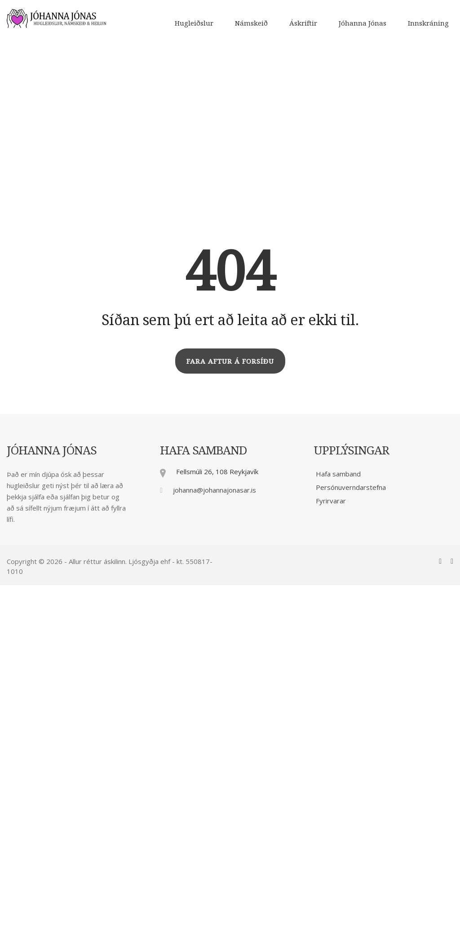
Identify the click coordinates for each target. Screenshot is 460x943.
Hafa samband (338, 473)
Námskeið (251, 22)
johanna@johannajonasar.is (214, 489)
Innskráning (428, 22)
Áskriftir (303, 22)
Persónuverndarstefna (351, 487)
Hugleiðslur (194, 22)
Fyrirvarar (331, 500)
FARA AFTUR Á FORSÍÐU (230, 361)
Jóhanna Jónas (362, 22)
